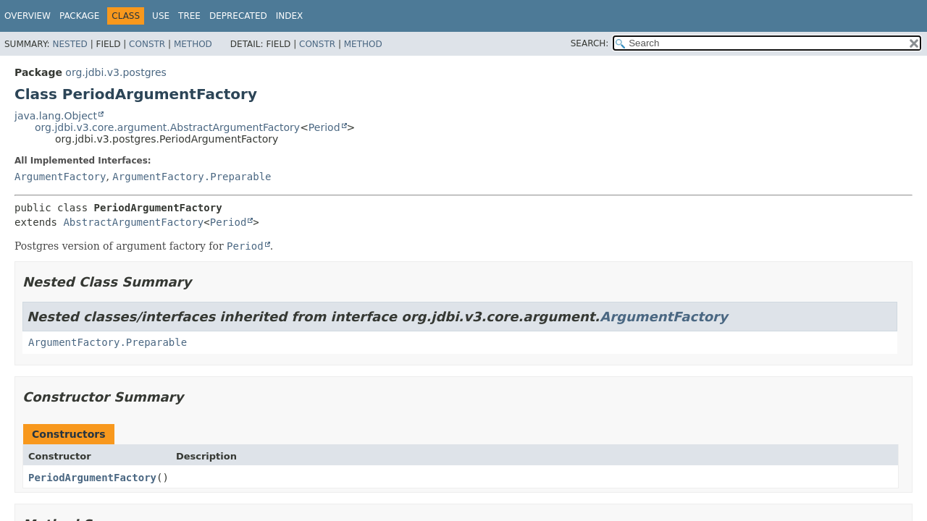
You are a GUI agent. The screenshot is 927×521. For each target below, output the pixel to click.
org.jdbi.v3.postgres (116, 72)
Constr (147, 44)
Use (160, 16)
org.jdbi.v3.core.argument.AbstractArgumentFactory (167, 127)
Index (289, 16)
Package (79, 16)
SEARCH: (590, 43)
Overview (27, 16)
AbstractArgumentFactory (133, 222)
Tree (189, 16)
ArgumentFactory (60, 176)
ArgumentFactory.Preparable (191, 176)
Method (193, 44)
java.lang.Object (55, 116)
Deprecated (238, 16)
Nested (69, 44)
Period (324, 127)
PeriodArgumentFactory (92, 477)
